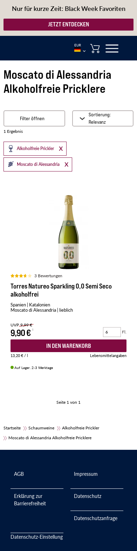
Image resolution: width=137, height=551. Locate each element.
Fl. (124, 332)
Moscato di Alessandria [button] (32, 164)
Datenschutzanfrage (95, 517)
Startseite (12, 428)
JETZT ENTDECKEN (68, 24)
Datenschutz (87, 495)
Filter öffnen (32, 118)
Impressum (86, 473)
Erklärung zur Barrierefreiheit (30, 499)
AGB (19, 473)
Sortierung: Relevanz (100, 118)
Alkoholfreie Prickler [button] (29, 148)
